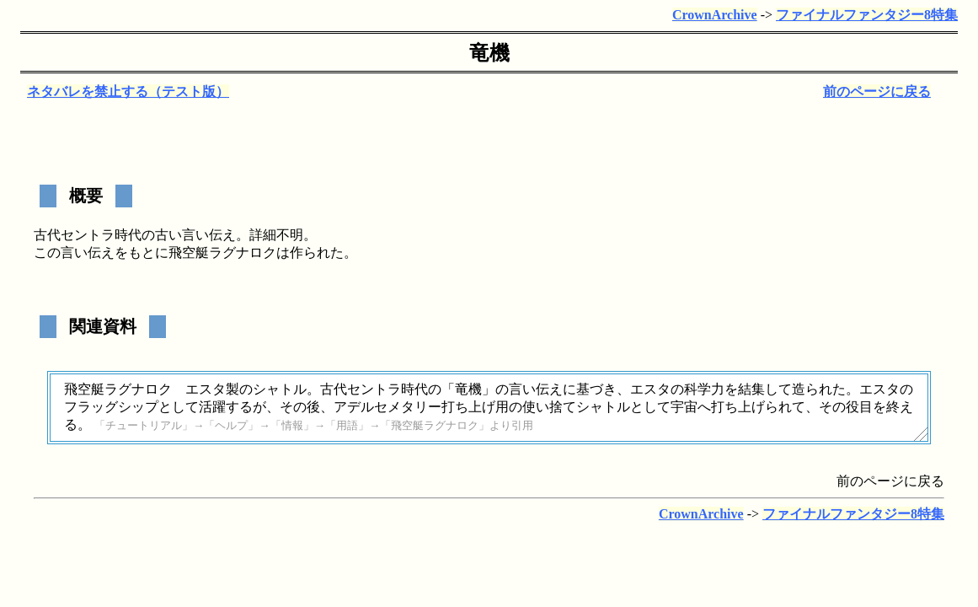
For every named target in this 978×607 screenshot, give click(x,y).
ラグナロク (242, 252)
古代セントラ (74, 235)
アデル (354, 407)
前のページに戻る (877, 91)
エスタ (205, 389)
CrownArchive (714, 15)
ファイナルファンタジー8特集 (867, 15)
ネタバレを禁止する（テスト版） (128, 91)
